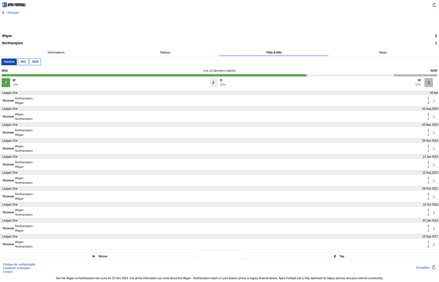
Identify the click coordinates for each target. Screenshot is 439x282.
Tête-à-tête (274, 52)
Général (9, 61)
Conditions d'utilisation (17, 268)
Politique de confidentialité (19, 264)
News (383, 52)
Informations (56, 52)
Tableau (165, 52)
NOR (35, 61)
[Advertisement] (219, 24)
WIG (23, 61)
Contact (7, 271)
